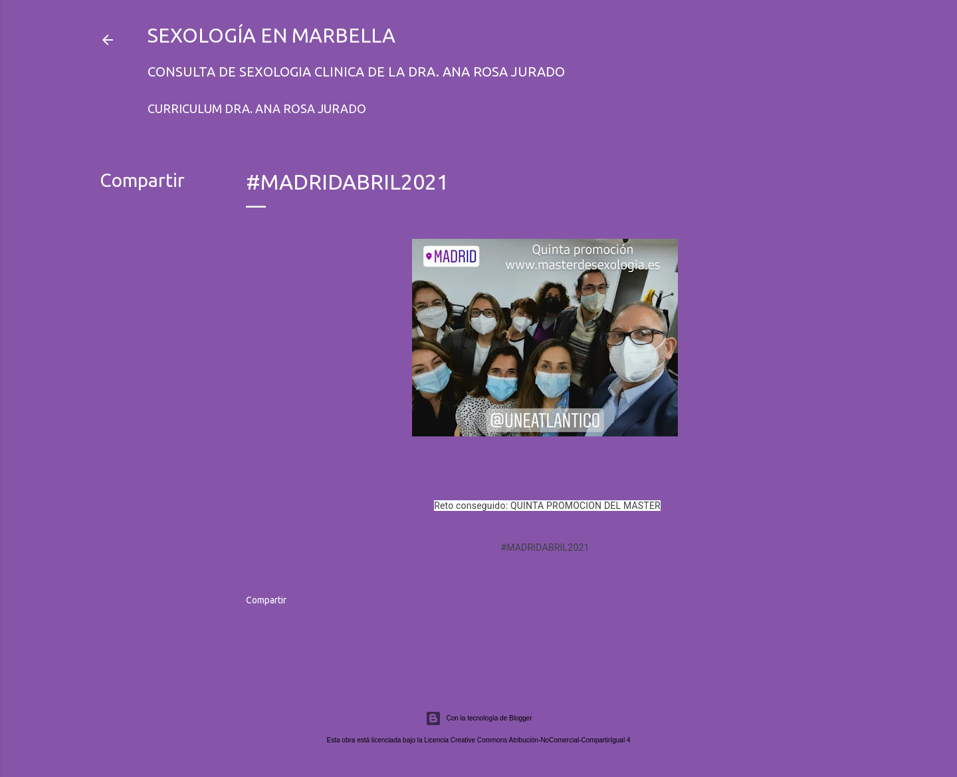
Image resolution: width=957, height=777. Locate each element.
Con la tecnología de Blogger (478, 718)
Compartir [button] (142, 180)
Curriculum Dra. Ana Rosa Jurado (257, 108)
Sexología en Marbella (271, 35)
